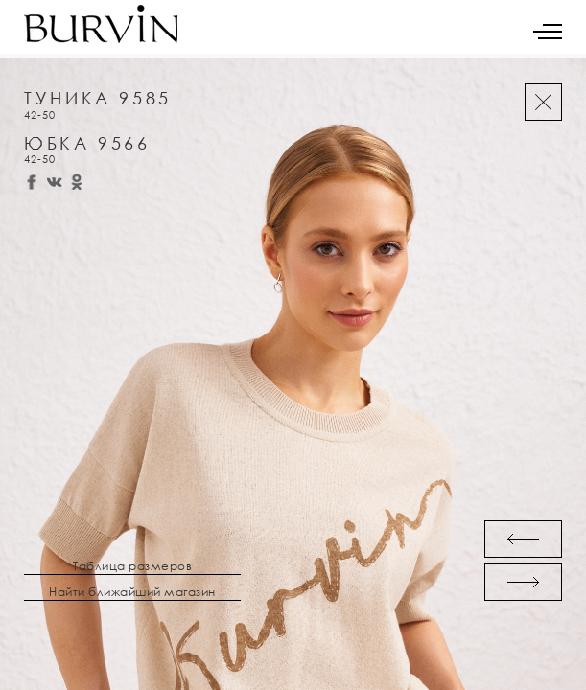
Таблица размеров (132, 566)
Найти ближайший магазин (132, 592)
